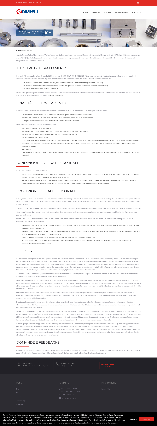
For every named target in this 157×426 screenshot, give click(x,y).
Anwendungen (121, 12)
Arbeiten (107, 12)
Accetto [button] (146, 419)
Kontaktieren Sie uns (108, 365)
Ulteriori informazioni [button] (110, 423)
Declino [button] (133, 419)
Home (85, 12)
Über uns (96, 12)
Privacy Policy (118, 420)
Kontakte (136, 12)
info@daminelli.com (55, 95)
